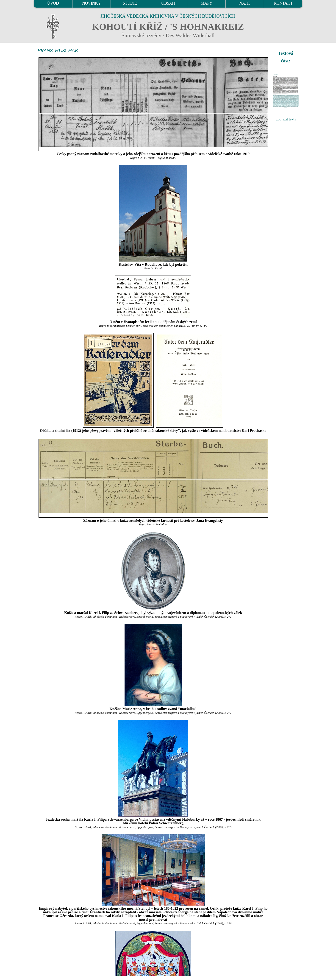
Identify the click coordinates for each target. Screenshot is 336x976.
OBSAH (168, 3)
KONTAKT (283, 3)
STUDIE (130, 3)
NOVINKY (91, 3)
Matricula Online (157, 524)
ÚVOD (53, 3)
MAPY (206, 3)
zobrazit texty (286, 119)
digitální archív (167, 157)
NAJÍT (244, 3)
